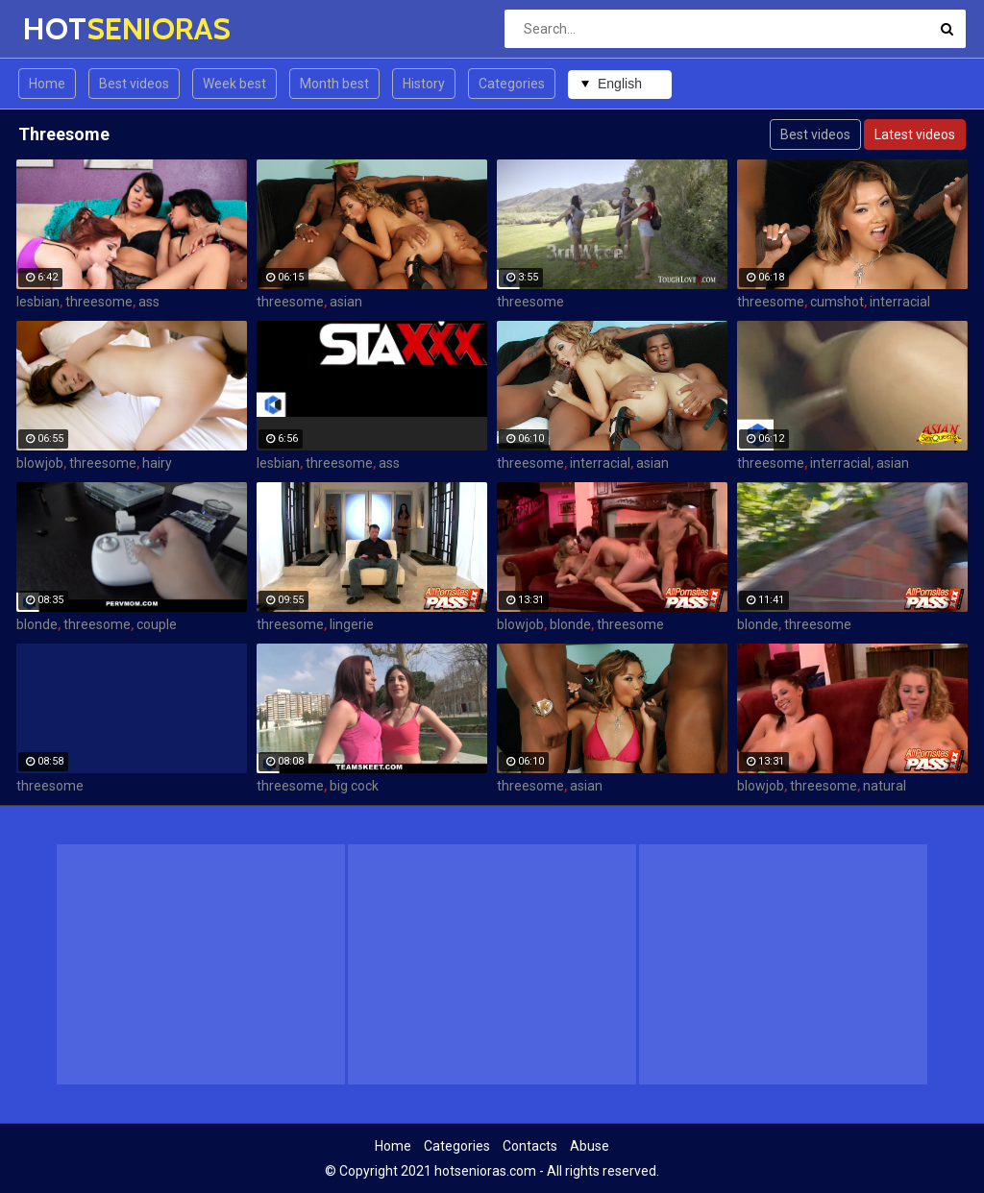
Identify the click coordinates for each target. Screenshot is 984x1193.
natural (884, 785)
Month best (334, 83)
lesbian (38, 301)
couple (156, 624)
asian (346, 301)
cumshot (837, 301)
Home (47, 83)
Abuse (589, 1146)
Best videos (134, 83)
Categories (512, 83)
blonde (37, 624)
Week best (234, 83)
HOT (73, 28)
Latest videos (914, 134)
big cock (354, 785)
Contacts (530, 1146)
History (424, 83)
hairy (157, 463)
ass (149, 301)
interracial (900, 301)
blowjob (39, 463)
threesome (99, 301)
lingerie (352, 624)
